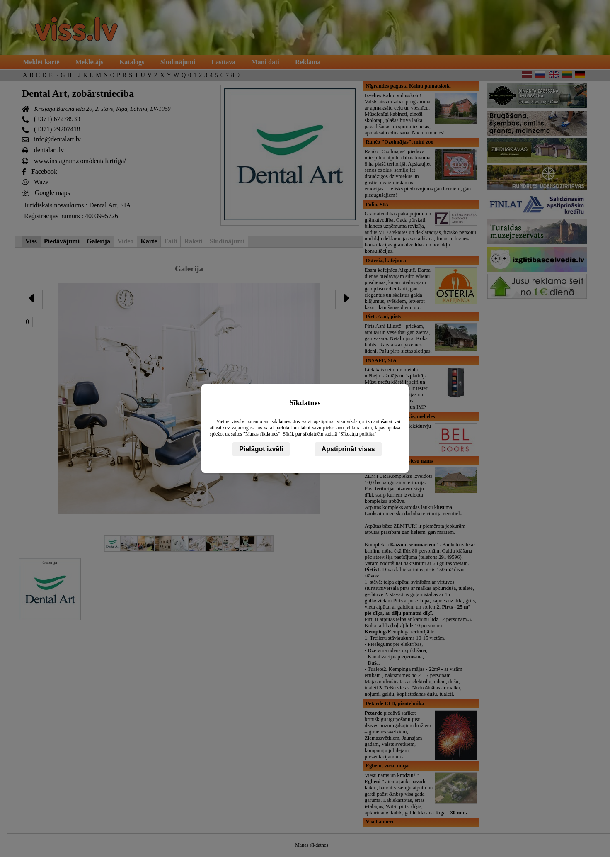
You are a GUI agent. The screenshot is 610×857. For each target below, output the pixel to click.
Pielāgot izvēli (261, 449)
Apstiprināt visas (348, 449)
